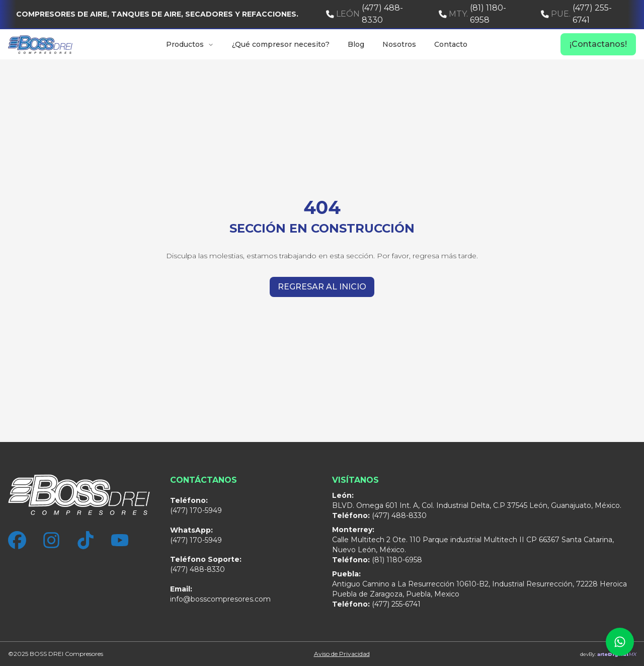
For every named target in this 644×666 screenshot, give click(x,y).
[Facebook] (17, 540)
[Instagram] (51, 540)
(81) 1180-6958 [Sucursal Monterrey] (377, 559)
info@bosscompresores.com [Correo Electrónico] (220, 594)
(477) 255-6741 (576, 14)
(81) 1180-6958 (472, 14)
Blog (356, 44)
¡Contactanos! (598, 44)
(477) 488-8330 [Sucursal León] (206, 564)
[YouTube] (120, 540)
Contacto (450, 44)
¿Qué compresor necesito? (281, 44)
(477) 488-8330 (364, 14)
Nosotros (399, 44)
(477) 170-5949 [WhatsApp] (196, 535)
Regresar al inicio (322, 286)
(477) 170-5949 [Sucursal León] (196, 505)
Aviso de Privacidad (342, 653)
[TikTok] (85, 540)
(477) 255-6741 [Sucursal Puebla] (376, 604)
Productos (190, 44)
